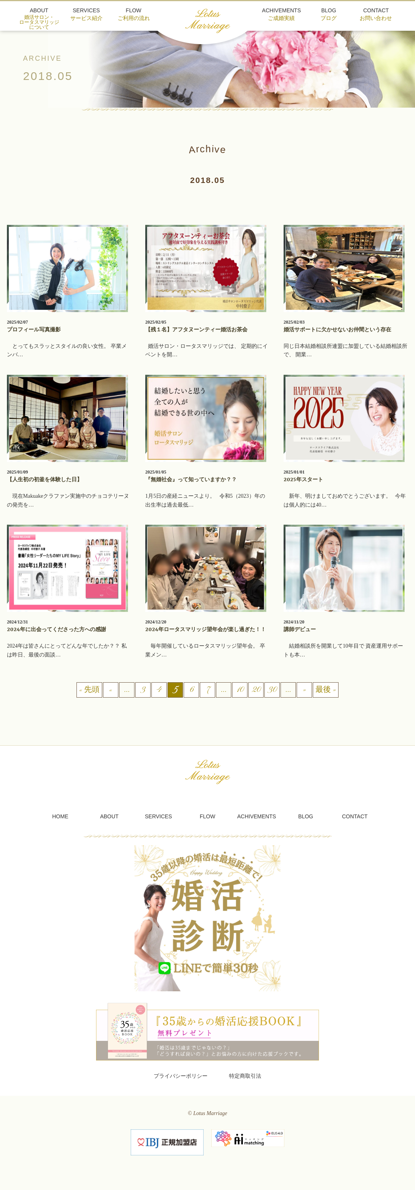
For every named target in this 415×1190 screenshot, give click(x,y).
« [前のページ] (110, 690)
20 (256, 690)
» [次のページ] (304, 690)
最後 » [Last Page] (325, 690)
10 (240, 690)
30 (272, 690)
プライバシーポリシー (181, 1076)
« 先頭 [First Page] (89, 690)
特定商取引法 (245, 1076)
